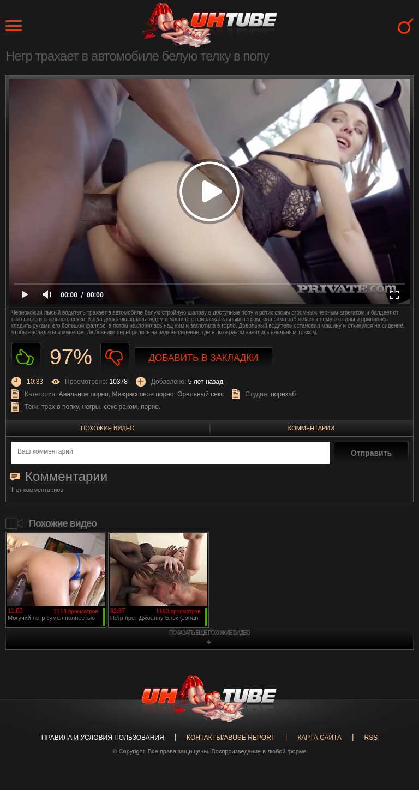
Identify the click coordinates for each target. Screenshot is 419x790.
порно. (150, 407)
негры (91, 407)
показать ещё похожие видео (209, 633)
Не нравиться (114, 357)
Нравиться (25, 357)
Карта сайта (319, 737)
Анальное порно (84, 394)
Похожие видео (107, 428)
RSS (371, 737)
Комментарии (311, 428)
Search (406, 26)
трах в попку (60, 407)
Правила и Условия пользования (102, 737)
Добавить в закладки (204, 358)
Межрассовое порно (142, 394)
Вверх (394, 745)
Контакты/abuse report (231, 737)
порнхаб (283, 394)
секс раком (120, 407)
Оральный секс (200, 394)
